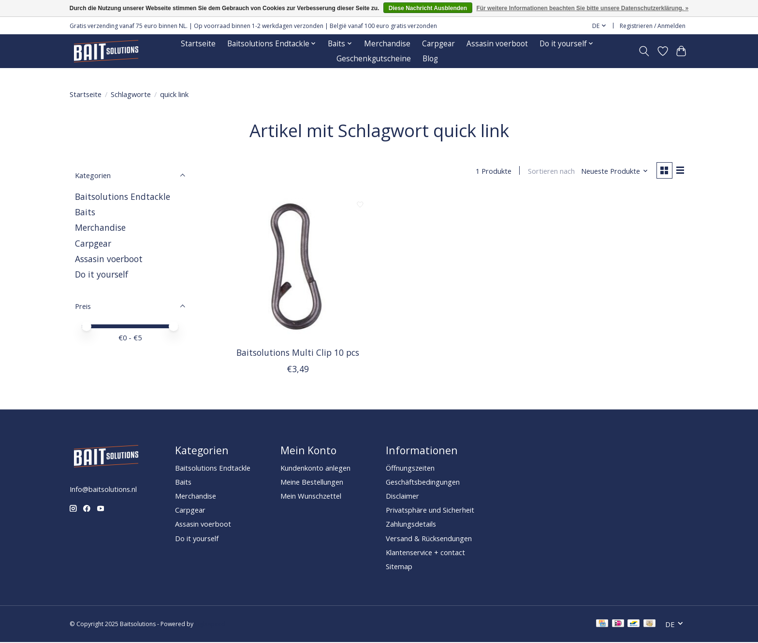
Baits (85, 212)
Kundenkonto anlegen (315, 468)
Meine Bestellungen (311, 482)
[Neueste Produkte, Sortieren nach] (613, 171)
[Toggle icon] (644, 51)
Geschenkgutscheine (373, 59)
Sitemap (399, 567)
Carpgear (438, 44)
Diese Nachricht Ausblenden (428, 8)
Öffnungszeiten (410, 468)
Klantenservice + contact (425, 553)
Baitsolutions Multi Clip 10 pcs (297, 353)
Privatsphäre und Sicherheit (430, 511)
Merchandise (387, 44)
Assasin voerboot (497, 44)
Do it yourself (101, 274)
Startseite (198, 44)
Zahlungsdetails (411, 525)
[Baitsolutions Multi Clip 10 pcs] (298, 267)
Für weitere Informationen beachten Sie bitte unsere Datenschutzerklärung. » (582, 8)
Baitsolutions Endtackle (122, 196)
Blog (430, 59)
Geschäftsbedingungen (423, 482)
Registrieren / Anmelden (652, 26)
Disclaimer (402, 496)
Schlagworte (131, 94)
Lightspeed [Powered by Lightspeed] (210, 625)
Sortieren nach (549, 171)
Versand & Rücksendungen (429, 539)
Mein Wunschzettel (310, 496)
